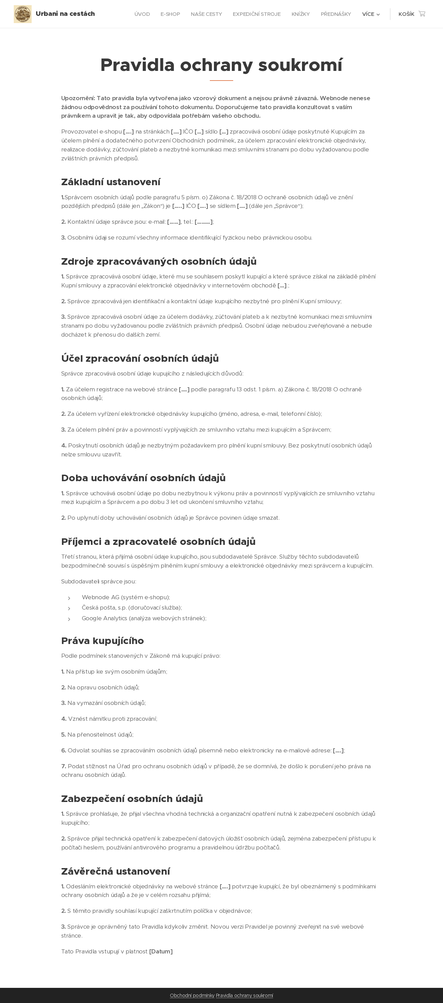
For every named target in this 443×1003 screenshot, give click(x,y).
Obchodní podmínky (192, 995)
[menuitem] (138, 14)
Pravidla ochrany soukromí (244, 995)
